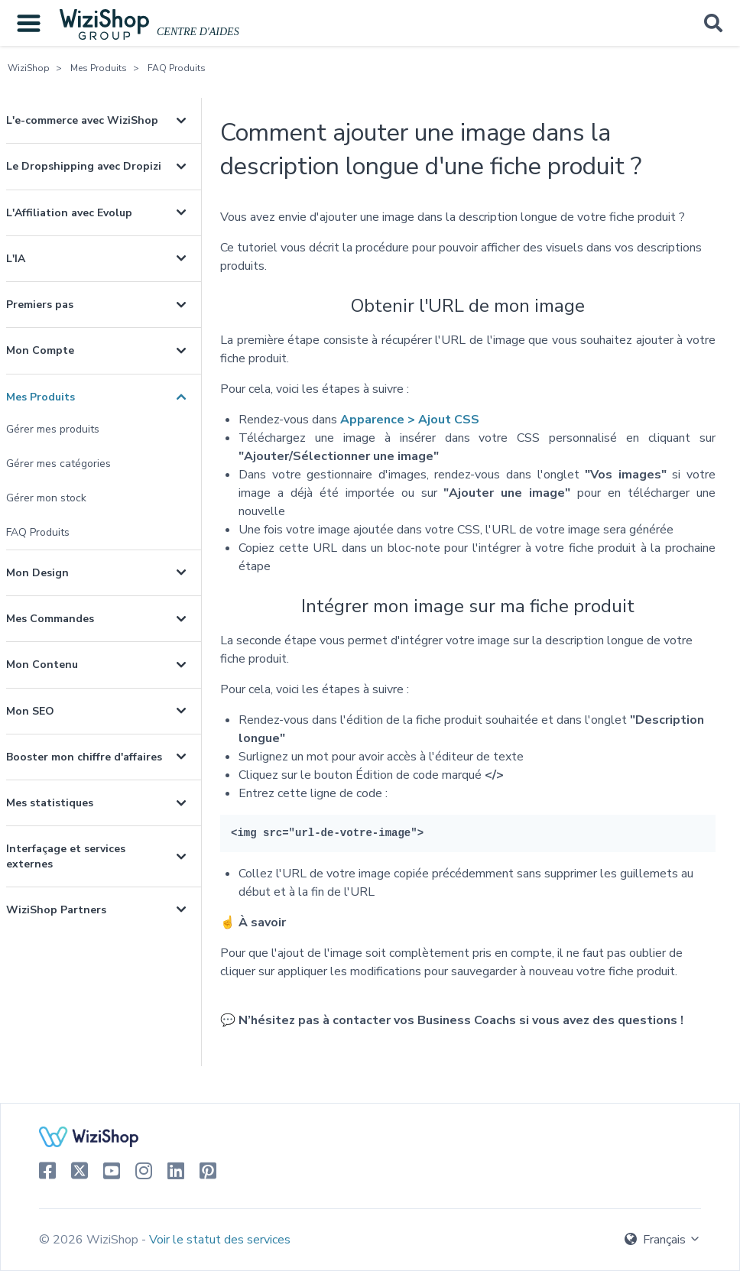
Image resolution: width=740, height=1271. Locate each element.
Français (663, 1239)
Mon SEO (30, 711)
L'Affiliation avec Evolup (69, 213)
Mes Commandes (50, 618)
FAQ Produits (177, 68)
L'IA (15, 258)
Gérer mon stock (46, 498)
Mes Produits (98, 68)
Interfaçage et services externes (65, 856)
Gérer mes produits (52, 429)
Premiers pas (39, 304)
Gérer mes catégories (58, 463)
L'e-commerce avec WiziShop (82, 120)
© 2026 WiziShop (90, 1239)
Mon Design (37, 573)
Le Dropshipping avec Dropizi (83, 166)
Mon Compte (40, 350)
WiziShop (29, 68)
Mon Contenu (42, 664)
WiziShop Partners (56, 910)
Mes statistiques (49, 803)
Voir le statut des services (219, 1239)
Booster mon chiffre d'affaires (84, 757)
